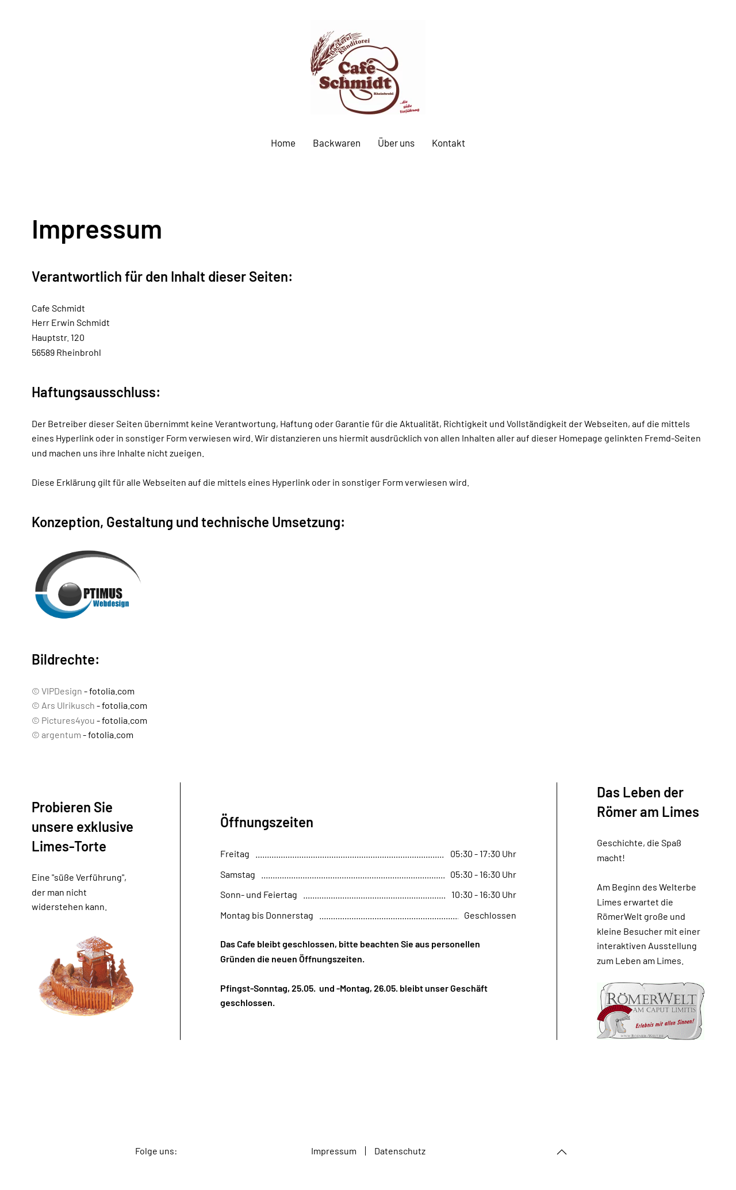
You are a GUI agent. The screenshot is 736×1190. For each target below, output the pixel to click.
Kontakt (448, 142)
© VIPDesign (57, 690)
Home (283, 142)
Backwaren (337, 142)
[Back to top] (562, 1152)
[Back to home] (367, 67)
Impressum (333, 1150)
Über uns (396, 142)
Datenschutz (399, 1150)
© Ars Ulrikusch (63, 705)
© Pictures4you (63, 720)
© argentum (56, 734)
